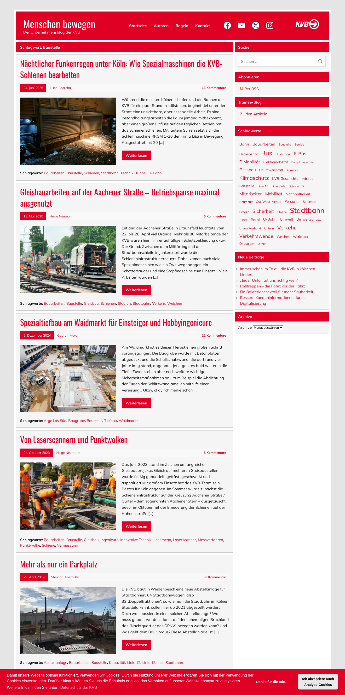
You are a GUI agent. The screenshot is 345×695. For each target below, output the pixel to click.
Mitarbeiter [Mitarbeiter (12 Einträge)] (250, 193)
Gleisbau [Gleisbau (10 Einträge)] (247, 169)
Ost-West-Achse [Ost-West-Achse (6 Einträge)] (268, 201)
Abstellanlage (55, 662)
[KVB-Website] (307, 29)
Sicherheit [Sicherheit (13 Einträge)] (263, 210)
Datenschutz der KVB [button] (78, 687)
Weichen (174, 303)
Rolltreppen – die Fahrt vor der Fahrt (272, 286)
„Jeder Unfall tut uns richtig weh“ (269, 280)
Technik (127, 173)
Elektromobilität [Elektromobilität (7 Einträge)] (275, 162)
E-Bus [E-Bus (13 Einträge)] (300, 153)
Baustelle (74, 173)
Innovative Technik (136, 539)
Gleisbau (91, 303)
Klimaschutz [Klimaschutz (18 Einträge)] (254, 178)
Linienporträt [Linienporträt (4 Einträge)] (296, 186)
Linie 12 (133, 662)
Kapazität (117, 662)
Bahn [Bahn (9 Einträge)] (244, 143)
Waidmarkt (128, 420)
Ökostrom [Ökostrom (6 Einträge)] (246, 243)
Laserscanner (184, 539)
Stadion (124, 303)
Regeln (182, 25)
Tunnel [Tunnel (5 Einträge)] (255, 219)
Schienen (91, 173)
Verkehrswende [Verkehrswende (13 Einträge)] (256, 235)
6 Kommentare (215, 216)
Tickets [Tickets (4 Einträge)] (243, 219)
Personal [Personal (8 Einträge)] (291, 201)
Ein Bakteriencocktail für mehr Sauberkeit (276, 291)
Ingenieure (109, 539)
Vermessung (67, 545)
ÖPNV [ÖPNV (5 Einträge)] (262, 243)
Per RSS (249, 88)
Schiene (48, 545)
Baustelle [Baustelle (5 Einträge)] (285, 144)
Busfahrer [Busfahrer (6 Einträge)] (283, 154)
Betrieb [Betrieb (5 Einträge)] (299, 144)
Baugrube (76, 420)
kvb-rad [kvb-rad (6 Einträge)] (307, 178)
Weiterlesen (136, 155)
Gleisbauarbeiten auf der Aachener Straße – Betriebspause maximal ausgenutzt (119, 197)
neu (160, 662)
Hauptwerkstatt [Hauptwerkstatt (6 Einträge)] (271, 170)
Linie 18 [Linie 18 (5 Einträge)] (263, 186)
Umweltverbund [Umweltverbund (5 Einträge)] (250, 228)
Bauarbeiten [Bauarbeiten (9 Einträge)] (264, 143)
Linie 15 (148, 662)
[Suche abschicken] (322, 60)
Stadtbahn (110, 173)
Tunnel (141, 173)
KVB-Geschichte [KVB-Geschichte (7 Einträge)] (285, 178)
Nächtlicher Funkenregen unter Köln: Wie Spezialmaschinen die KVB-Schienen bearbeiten (121, 69)
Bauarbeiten (54, 173)
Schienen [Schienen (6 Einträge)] (309, 201)
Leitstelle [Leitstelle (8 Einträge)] (246, 185)
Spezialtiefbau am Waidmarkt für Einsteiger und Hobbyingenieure (116, 322)
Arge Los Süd (55, 420)
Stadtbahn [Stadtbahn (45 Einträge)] (307, 210)
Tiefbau (110, 420)
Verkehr (158, 303)
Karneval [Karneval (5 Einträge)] (292, 170)
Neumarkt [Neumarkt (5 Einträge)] (246, 201)
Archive (245, 327)
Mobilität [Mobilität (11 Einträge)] (273, 193)
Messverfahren (210, 539)
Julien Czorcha (60, 88)
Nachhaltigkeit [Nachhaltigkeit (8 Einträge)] (298, 194)
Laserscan (162, 539)
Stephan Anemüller (65, 577)
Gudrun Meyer (68, 335)
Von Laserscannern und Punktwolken (74, 439)
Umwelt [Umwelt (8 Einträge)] (286, 219)
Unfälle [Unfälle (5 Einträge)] (269, 228)
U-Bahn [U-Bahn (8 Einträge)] (269, 219)
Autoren (161, 25)
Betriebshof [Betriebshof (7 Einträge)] (248, 154)
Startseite (138, 25)
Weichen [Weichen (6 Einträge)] (283, 236)
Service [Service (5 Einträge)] (244, 211)
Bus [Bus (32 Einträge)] (266, 152)
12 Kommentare (214, 335)
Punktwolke (30, 545)
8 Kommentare (215, 452)
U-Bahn (155, 173)
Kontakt (202, 25)
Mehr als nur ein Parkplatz (58, 564)
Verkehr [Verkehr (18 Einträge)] (286, 227)
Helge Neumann (62, 216)
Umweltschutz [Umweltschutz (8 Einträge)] (308, 219)
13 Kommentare (214, 88)
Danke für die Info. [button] (271, 682)
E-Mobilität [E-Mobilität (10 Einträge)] (249, 161)
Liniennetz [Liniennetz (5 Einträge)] (278, 186)
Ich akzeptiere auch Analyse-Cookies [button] (318, 682)
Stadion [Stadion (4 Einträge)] (282, 211)
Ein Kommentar (214, 577)
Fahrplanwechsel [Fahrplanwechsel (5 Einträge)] (302, 162)
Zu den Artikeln (253, 113)
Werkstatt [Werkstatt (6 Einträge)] (300, 236)
